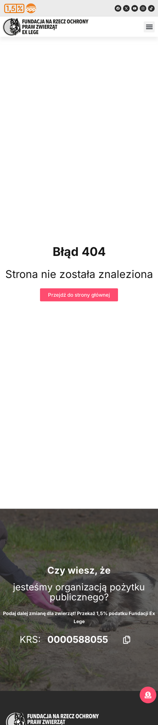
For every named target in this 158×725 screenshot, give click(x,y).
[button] (149, 26)
